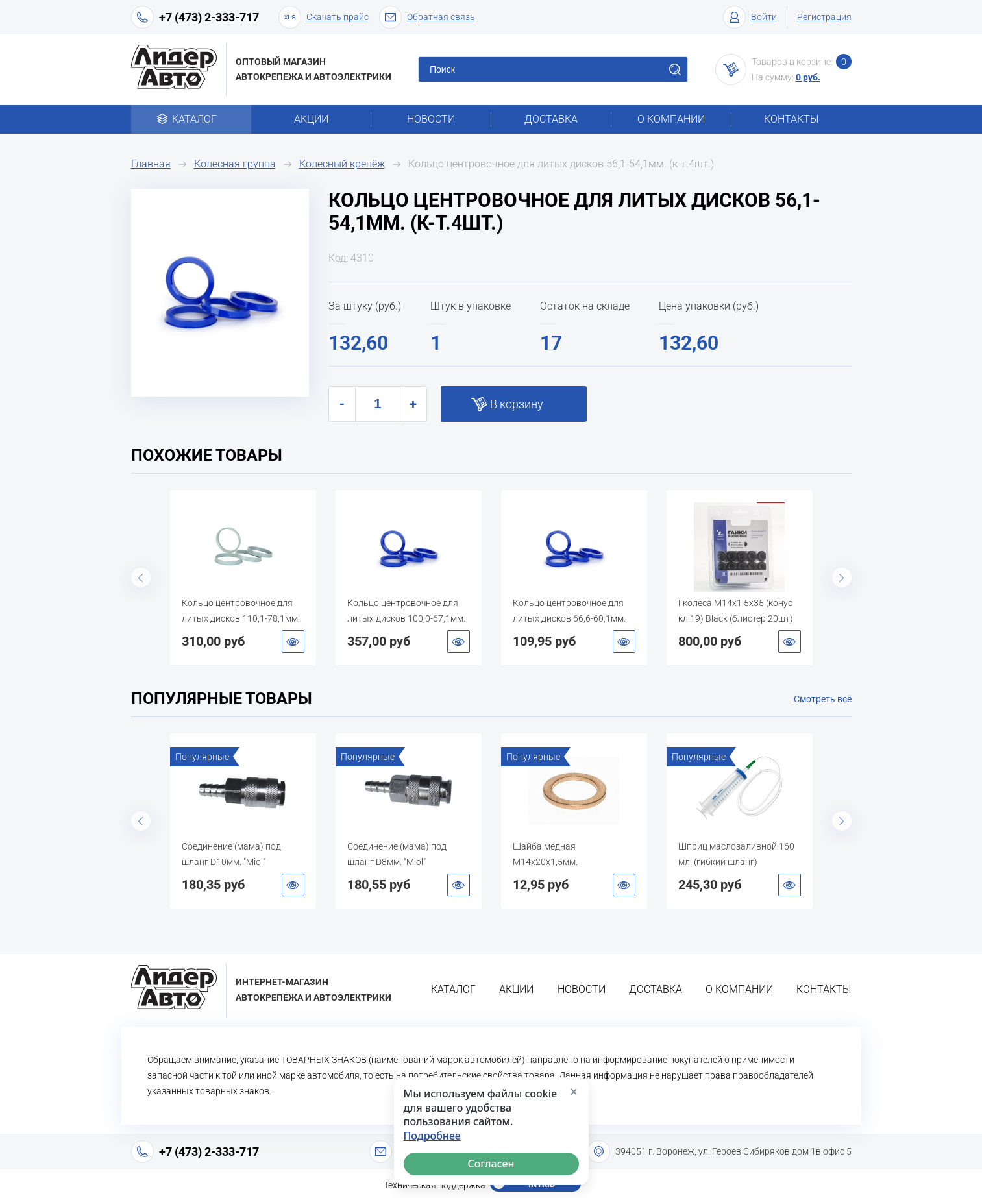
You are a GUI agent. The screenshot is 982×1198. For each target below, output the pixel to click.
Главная (151, 164)
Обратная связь (427, 17)
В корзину (516, 404)
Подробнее (432, 1136)
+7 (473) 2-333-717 (209, 17)
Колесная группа (235, 164)
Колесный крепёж (342, 164)
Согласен (490, 1163)
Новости (431, 119)
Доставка (551, 119)
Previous (141, 578)
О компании (671, 119)
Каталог (191, 119)
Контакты (791, 119)
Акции (311, 119)
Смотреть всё (823, 699)
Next (842, 578)
